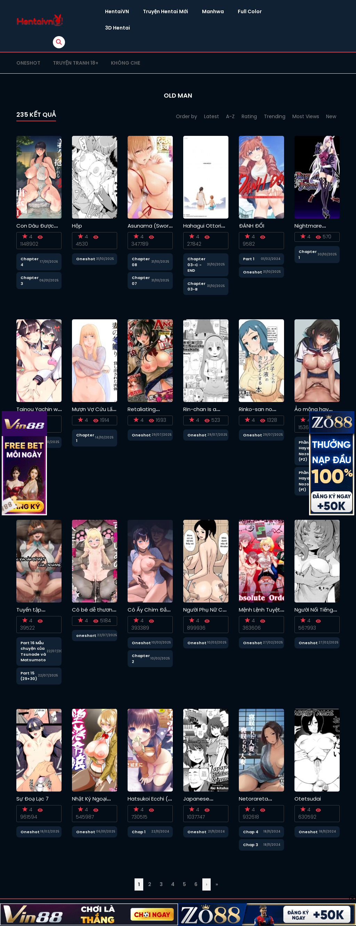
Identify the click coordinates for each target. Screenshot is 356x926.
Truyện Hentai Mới (165, 11)
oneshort (86, 635)
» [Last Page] (217, 884)
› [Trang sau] (206, 884)
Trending (274, 116)
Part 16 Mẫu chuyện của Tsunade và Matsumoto (33, 651)
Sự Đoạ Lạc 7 (32, 798)
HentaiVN (117, 11)
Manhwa (213, 11)
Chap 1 (139, 832)
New (331, 116)
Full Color (250, 11)
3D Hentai (117, 27)
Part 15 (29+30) (29, 676)
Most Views (305, 116)
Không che (125, 62)
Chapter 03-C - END (196, 264)
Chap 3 (250, 844)
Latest (211, 116)
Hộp (77, 225)
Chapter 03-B (196, 286)
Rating (249, 116)
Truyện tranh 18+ (75, 62)
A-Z (230, 116)
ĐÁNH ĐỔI (251, 225)
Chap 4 (250, 832)
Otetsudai (307, 798)
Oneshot (28, 62)
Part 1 (248, 259)
